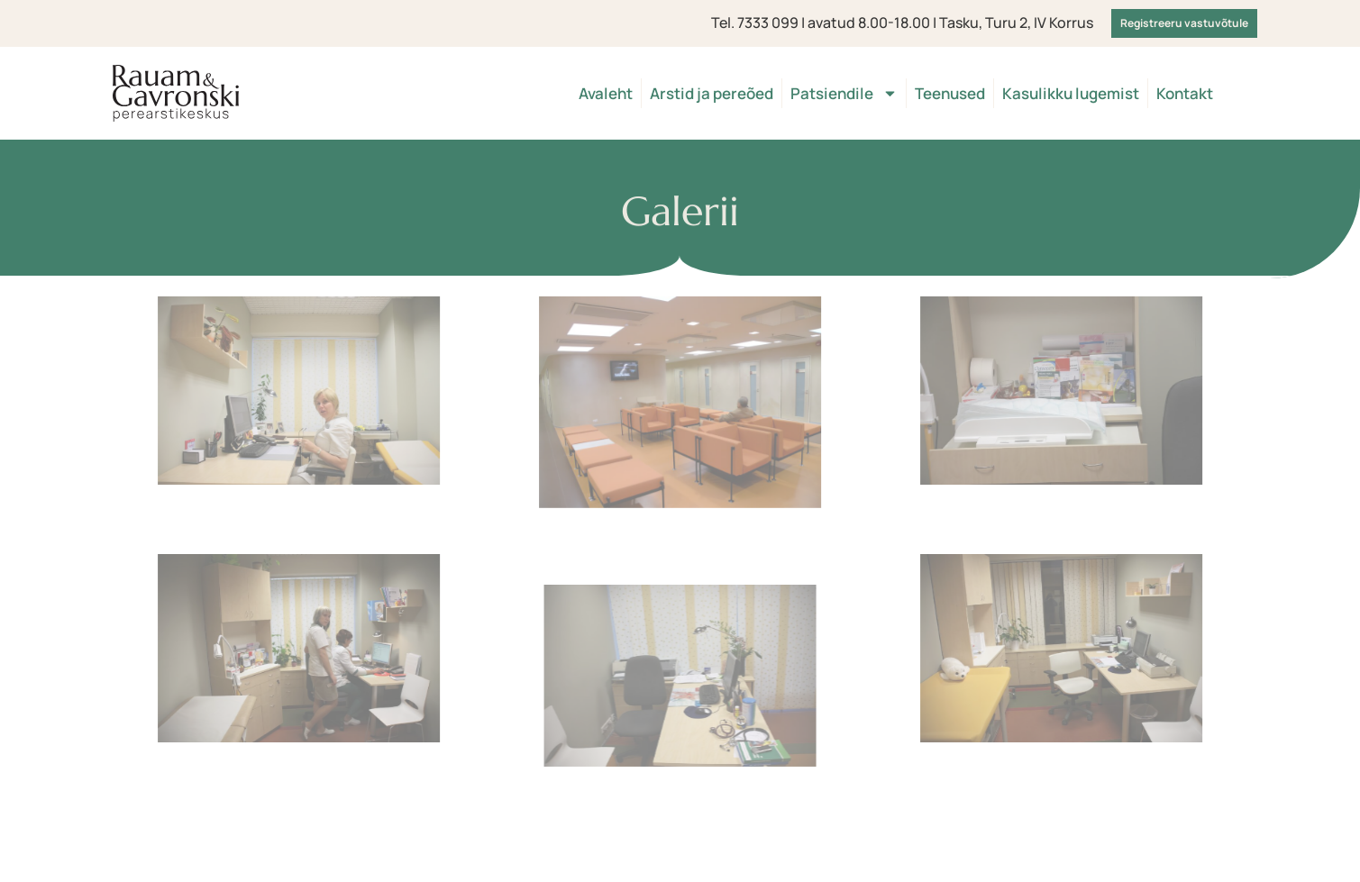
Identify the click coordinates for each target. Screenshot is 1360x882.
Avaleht (606, 93)
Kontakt (1184, 93)
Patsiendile (844, 93)
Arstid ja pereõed (711, 93)
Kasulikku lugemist (1070, 93)
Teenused (950, 93)
